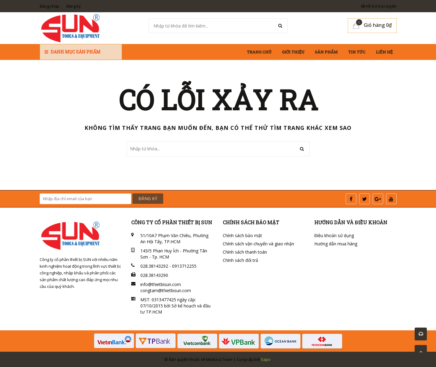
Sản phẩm (326, 52)
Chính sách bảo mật (242, 235)
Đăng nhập (49, 6)
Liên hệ (384, 52)
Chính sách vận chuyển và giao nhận (258, 244)
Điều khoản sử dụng (334, 235)
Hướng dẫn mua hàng (335, 244)
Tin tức (357, 52)
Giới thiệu (293, 52)
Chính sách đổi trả (240, 260)
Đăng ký (73, 6)
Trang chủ (259, 52)
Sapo (266, 359)
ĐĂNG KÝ (148, 198)
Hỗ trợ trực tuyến (379, 6)
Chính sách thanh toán (245, 252)
